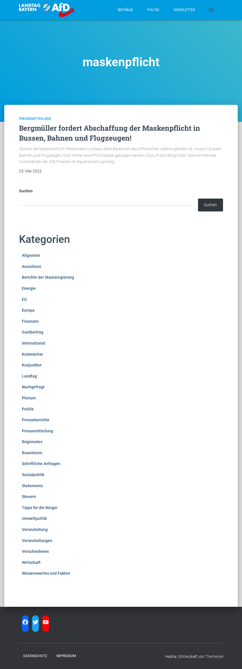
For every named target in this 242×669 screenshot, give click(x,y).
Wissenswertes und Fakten (46, 573)
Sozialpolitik (33, 474)
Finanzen (30, 321)
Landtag (29, 376)
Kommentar (32, 354)
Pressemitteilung (35, 119)
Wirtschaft (31, 562)
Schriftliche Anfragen (41, 463)
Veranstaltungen (37, 540)
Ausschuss (31, 266)
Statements (32, 485)
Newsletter (184, 10)
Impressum (66, 656)
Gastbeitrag (32, 332)
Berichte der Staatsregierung (48, 277)
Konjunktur (32, 365)
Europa (28, 310)
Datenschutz (35, 656)
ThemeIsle (214, 656)
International (33, 343)
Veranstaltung (35, 529)
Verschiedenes (35, 551)
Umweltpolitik (34, 518)
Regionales (32, 441)
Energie (29, 288)
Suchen (26, 191)
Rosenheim (32, 453)
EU (24, 299)
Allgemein (31, 255)
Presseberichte (35, 420)
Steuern (29, 496)
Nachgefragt (33, 387)
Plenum (29, 398)
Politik (153, 10)
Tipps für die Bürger (40, 507)
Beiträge (125, 10)
